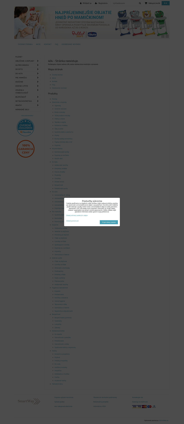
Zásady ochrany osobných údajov (77, 215)
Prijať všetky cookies (109, 222)
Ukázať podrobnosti (72, 221)
